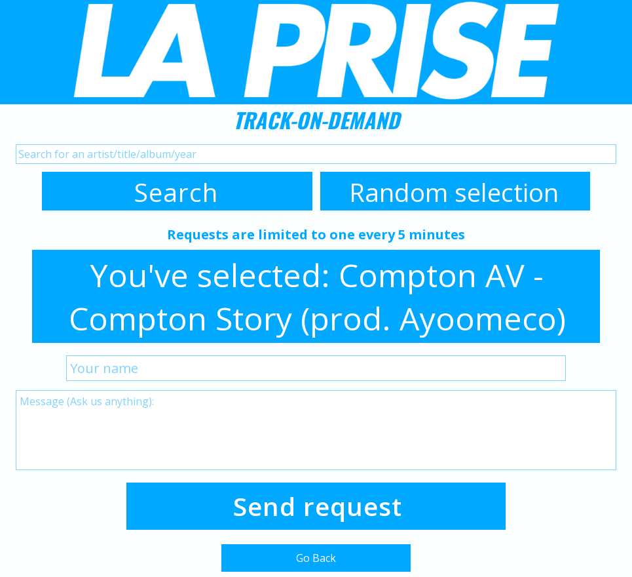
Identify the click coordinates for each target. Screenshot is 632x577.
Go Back (316, 558)
